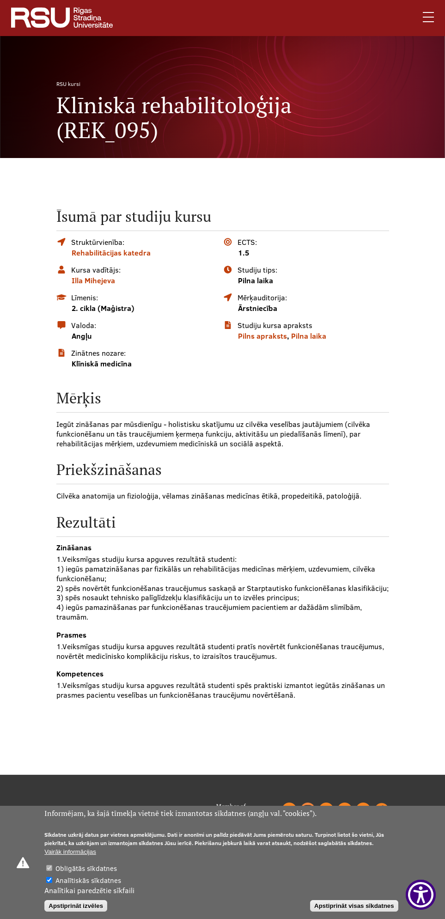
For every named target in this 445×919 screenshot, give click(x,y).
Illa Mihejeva (93, 280)
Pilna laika (308, 336)
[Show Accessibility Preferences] (421, 895)
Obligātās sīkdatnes (86, 868)
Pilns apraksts (262, 336)
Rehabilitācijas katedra (111, 253)
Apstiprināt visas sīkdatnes (354, 905)
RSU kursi (68, 84)
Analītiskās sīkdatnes (88, 880)
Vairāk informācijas (70, 851)
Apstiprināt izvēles (76, 905)
